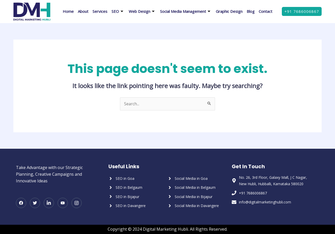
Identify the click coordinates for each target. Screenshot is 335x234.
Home (68, 11)
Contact (265, 11)
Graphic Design (229, 11)
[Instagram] (76, 203)
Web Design (142, 11)
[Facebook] (21, 203)
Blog (251, 11)
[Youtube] (63, 203)
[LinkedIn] (49, 203)
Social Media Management (186, 11)
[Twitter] (35, 203)
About (83, 11)
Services (99, 11)
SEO (118, 11)
